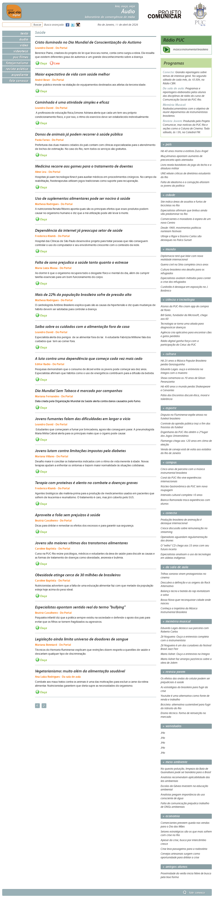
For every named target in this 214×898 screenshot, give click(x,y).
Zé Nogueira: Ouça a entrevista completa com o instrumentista (185, 638)
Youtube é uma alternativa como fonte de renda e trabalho (185, 697)
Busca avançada (54, 24)
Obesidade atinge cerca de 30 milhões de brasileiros (78, 575)
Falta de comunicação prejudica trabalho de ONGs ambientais (185, 805)
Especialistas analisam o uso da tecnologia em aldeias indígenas (186, 556)
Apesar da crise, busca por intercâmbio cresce (183, 842)
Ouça (43, 63)
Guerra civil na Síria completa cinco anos (184, 264)
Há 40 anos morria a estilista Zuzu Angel (184, 151)
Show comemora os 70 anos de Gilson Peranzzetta (183, 380)
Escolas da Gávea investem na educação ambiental (184, 788)
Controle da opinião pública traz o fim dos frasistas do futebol (185, 425)
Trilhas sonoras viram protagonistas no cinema (183, 575)
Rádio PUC (173, 40)
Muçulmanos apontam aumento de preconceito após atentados (181, 158)
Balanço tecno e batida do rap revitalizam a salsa (185, 593)
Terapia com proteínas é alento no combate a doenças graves (86, 482)
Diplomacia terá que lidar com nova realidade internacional (182, 258)
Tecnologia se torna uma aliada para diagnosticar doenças (182, 325)
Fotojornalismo (17, 63)
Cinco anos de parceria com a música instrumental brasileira (183, 471)
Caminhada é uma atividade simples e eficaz (72, 102)
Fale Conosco (18, 81)
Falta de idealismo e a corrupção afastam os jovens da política (185, 184)
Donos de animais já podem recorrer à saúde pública (79, 134)
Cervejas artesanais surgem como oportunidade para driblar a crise (180, 855)
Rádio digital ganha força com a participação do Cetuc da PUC (180, 342)
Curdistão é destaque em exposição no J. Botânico (184, 288)
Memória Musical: (174, 105)
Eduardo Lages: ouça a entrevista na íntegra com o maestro (182, 371)
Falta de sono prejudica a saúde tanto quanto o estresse (81, 262)
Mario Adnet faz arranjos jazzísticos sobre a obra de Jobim (186, 661)
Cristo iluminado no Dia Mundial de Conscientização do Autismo (88, 42)
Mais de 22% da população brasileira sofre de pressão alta (83, 294)
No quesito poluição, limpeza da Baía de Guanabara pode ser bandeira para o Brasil (186, 770)
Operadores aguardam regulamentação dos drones (184, 539)
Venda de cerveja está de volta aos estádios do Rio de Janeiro (186, 451)
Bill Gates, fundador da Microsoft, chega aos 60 (184, 317)
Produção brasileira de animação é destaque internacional (181, 521)
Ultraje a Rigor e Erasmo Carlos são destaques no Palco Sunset (181, 238)
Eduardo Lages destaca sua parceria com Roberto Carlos (185, 630)
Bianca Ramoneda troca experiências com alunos (185, 501)
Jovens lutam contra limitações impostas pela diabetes (80, 450)
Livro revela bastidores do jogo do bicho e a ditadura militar (186, 166)
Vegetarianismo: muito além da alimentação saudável (80, 671)
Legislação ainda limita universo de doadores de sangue (81, 639)
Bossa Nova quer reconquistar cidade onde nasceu (186, 601)
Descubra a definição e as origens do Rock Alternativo (185, 584)
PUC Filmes (20, 57)
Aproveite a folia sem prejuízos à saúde (67, 515)
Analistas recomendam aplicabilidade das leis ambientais (185, 779)
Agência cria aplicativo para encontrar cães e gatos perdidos (186, 334)
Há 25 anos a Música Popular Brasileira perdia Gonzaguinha (183, 362)
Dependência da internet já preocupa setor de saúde (79, 230)
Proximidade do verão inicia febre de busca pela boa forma (186, 875)
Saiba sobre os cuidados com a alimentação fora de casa (82, 326)
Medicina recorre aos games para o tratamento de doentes (84, 166)
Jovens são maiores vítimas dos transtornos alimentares (81, 543)
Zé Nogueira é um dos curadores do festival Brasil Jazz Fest (186, 647)
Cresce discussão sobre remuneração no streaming (184, 530)
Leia (57, 63)
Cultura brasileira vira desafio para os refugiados (182, 271)
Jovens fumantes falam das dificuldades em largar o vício (82, 418)
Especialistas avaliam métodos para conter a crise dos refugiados (186, 280)
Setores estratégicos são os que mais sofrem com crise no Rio (186, 833)
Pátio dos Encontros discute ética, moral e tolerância (185, 397)
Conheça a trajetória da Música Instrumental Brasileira (179, 610)
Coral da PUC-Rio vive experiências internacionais (181, 479)
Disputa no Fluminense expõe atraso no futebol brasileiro (184, 416)
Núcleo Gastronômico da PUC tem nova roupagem (184, 488)
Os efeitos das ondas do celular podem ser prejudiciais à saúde (185, 680)
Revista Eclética (17, 69)
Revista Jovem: (173, 121)
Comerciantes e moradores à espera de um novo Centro (186, 220)
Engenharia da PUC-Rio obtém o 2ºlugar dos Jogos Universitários (184, 434)
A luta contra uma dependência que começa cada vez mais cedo (88, 358)
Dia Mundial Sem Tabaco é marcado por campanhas (78, 390)
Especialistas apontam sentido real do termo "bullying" (80, 607)
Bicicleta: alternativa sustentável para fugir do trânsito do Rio (185, 706)
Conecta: (169, 72)
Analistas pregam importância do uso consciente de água (183, 796)
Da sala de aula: (174, 88)
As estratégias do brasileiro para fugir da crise (184, 689)
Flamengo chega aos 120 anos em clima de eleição (186, 442)
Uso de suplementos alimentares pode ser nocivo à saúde (82, 198)
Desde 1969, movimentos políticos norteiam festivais (181, 229)
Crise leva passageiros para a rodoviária (184, 848)
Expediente (20, 75)
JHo (163, 732)
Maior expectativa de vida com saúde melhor (72, 74)
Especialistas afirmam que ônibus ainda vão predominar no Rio (184, 212)
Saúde (40, 32)
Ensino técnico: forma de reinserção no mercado (183, 715)
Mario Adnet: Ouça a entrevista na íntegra (185, 654)
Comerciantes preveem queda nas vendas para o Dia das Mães (185, 824)
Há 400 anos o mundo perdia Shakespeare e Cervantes (185, 388)
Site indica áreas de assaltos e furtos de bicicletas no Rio (183, 203)
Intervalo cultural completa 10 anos (181, 495)
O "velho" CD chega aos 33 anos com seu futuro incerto (185, 547)
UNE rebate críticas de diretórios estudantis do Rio (185, 175)
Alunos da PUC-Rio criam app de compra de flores (185, 308)
